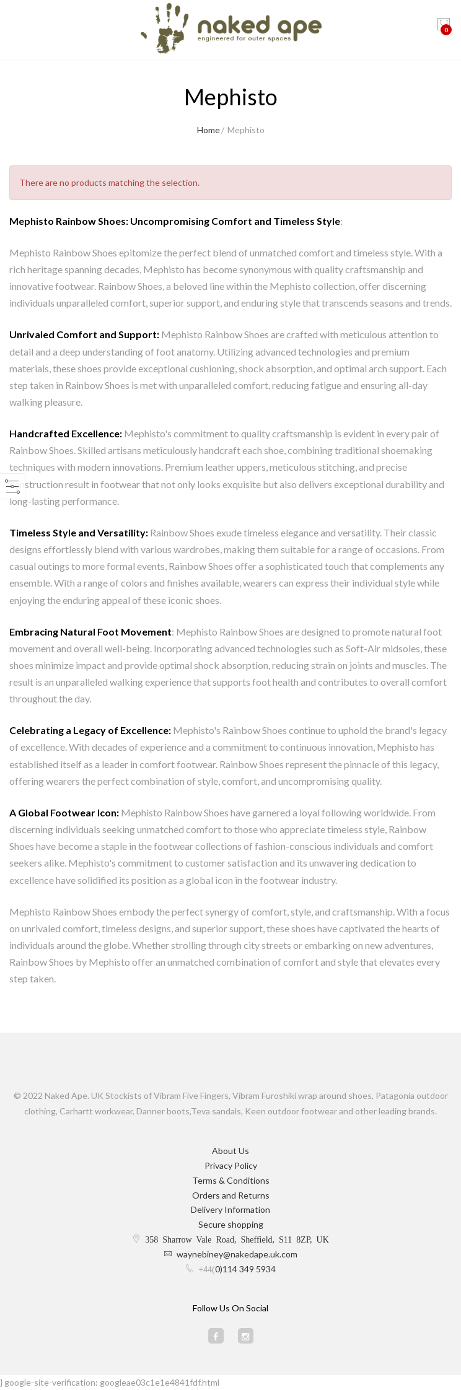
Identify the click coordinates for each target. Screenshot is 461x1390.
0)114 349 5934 (245, 1269)
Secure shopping (230, 1224)
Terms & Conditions (231, 1180)
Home (208, 130)
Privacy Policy (230, 1165)
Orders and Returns (231, 1195)
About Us (230, 1150)
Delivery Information (230, 1209)
